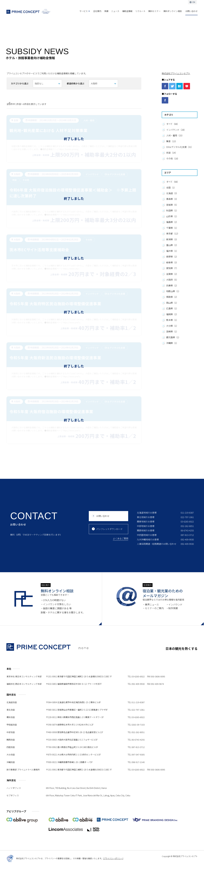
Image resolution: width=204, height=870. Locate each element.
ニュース (115, 11)
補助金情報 (127, 11)
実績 (106, 11)
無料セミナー (154, 11)
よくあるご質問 (120, 555)
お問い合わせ (191, 11)
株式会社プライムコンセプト (176, 73)
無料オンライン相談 (172, 11)
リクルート (140, 11)
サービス (83, 11)
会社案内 (97, 11)
